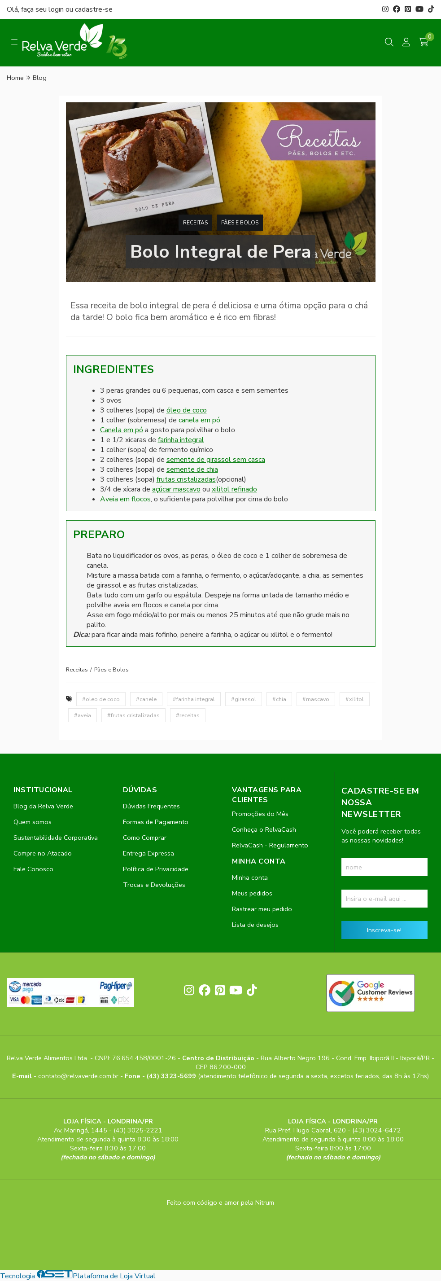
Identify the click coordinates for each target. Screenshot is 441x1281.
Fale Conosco (33, 868)
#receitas (188, 715)
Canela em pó (121, 430)
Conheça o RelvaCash (264, 829)
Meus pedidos (252, 893)
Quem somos (32, 821)
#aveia (82, 715)
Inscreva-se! (384, 930)
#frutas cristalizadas (133, 715)
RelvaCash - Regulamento (270, 845)
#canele (146, 699)
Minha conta (250, 877)
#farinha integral (194, 699)
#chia (279, 699)
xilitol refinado (234, 489)
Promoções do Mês (260, 813)
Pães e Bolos (239, 222)
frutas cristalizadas (186, 479)
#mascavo (315, 699)
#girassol (243, 699)
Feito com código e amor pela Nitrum (220, 1202)
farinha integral (181, 440)
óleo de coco (186, 410)
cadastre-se (94, 9)
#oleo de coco (101, 699)
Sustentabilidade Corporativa (55, 837)
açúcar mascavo (176, 489)
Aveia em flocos (125, 499)
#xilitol (354, 699)
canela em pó (199, 420)
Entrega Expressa (148, 853)
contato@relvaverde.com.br (79, 1075)
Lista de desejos (255, 924)
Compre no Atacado (42, 853)
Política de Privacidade (155, 868)
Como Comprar (144, 837)
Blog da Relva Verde (43, 806)
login (56, 9)
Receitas (195, 222)
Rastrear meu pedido (262, 908)
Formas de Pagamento (155, 821)
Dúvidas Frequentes (151, 806)
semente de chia (192, 469)
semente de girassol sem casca (215, 460)
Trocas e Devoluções (154, 884)
